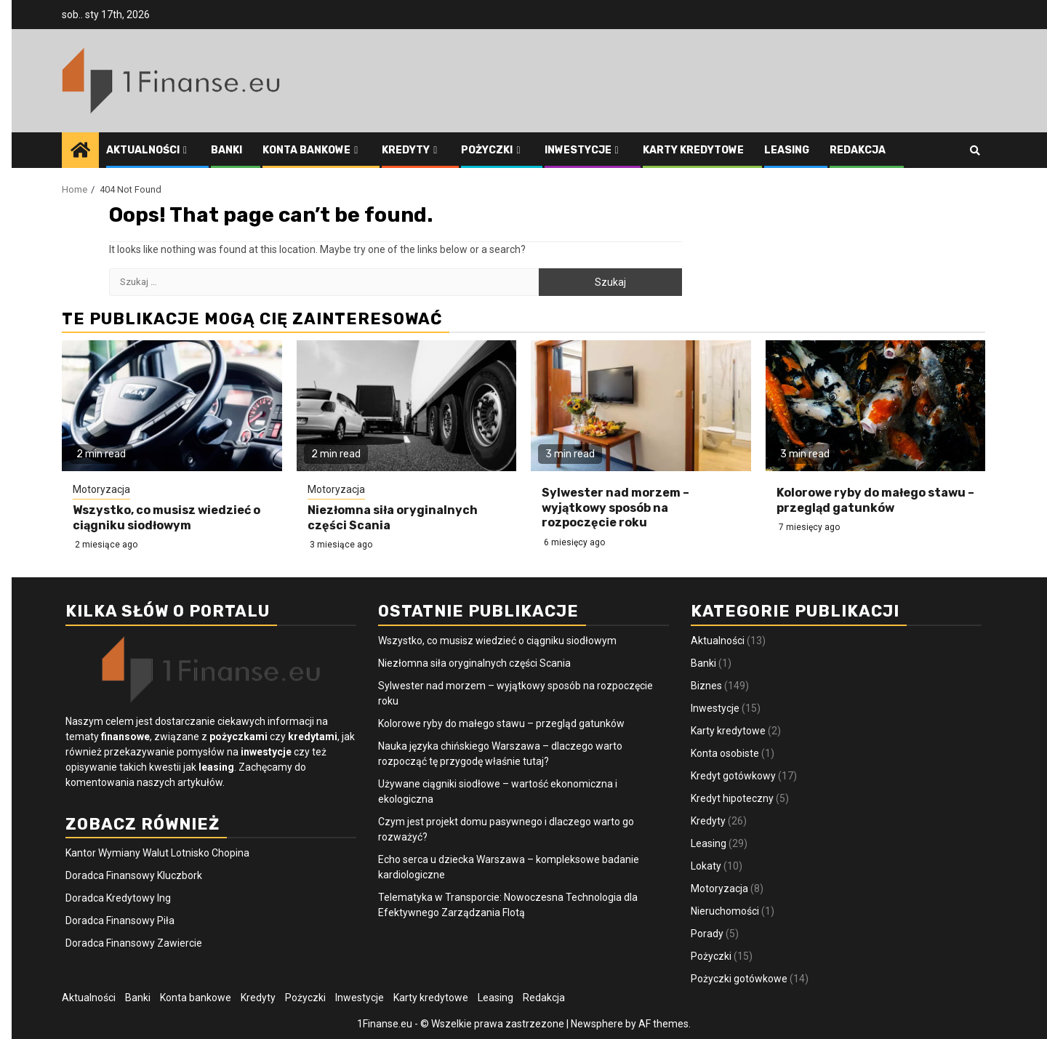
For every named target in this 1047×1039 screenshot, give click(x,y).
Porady (707, 933)
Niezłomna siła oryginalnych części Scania (474, 663)
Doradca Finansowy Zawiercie (133, 943)
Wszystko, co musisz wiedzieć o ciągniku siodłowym (166, 517)
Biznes (706, 685)
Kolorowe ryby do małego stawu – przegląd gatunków (875, 500)
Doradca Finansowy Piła (119, 920)
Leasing (786, 150)
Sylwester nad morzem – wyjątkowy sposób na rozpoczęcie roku (615, 508)
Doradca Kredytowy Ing (118, 898)
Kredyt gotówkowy (733, 776)
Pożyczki (487, 150)
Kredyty (406, 150)
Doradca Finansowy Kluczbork (133, 875)
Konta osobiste (725, 753)
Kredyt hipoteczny (732, 798)
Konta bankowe (306, 150)
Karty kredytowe (693, 150)
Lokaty (706, 866)
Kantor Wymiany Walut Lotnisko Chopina (157, 853)
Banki (226, 150)
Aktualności (143, 150)
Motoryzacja (101, 489)
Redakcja (858, 150)
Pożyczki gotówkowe (739, 978)
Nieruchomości (725, 911)
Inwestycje (578, 150)
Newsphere (597, 1024)
